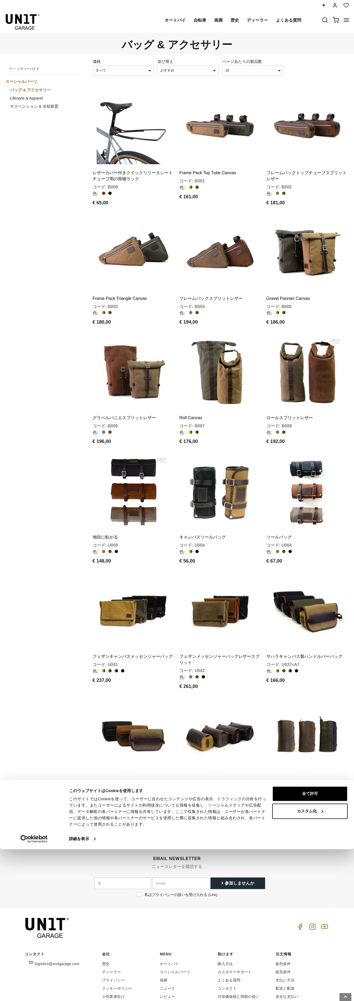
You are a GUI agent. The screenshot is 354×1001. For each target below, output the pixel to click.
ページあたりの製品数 (242, 61)
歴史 (235, 20)
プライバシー (113, 930)
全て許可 (310, 945)
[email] (180, 833)
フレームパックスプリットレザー (211, 282)
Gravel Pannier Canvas (288, 282)
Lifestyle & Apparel (26, 98)
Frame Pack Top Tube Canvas (207, 164)
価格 (97, 61)
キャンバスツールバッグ (202, 504)
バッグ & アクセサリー (30, 90)
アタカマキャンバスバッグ (204, 732)
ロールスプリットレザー (289, 393)
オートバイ (175, 20)
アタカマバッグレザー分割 (291, 732)
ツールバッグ (279, 504)
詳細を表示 (79, 990)
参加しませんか (237, 833)
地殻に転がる (105, 504)
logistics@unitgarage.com (57, 914)
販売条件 (283, 914)
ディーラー (257, 20)
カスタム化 (310, 962)
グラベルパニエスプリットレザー (124, 393)
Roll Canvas (190, 393)
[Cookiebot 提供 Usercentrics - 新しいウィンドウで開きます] (34, 991)
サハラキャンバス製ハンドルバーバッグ (304, 615)
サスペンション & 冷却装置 (34, 106)
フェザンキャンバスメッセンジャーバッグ (133, 615)
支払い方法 (285, 930)
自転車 (200, 20)
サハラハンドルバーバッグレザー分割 (128, 732)
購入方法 (225, 914)
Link (212, 845)
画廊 (218, 20)
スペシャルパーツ (21, 81)
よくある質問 (288, 20)
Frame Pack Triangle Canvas (120, 282)
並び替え (165, 61)
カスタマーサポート (235, 922)
